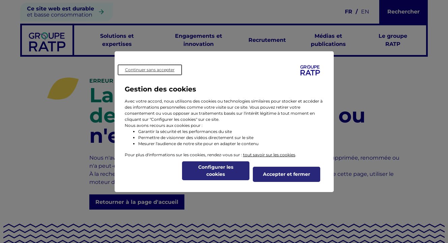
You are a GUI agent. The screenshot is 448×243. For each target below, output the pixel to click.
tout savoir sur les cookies (269, 154)
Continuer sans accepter (150, 69)
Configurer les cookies (215, 170)
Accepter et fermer (286, 174)
